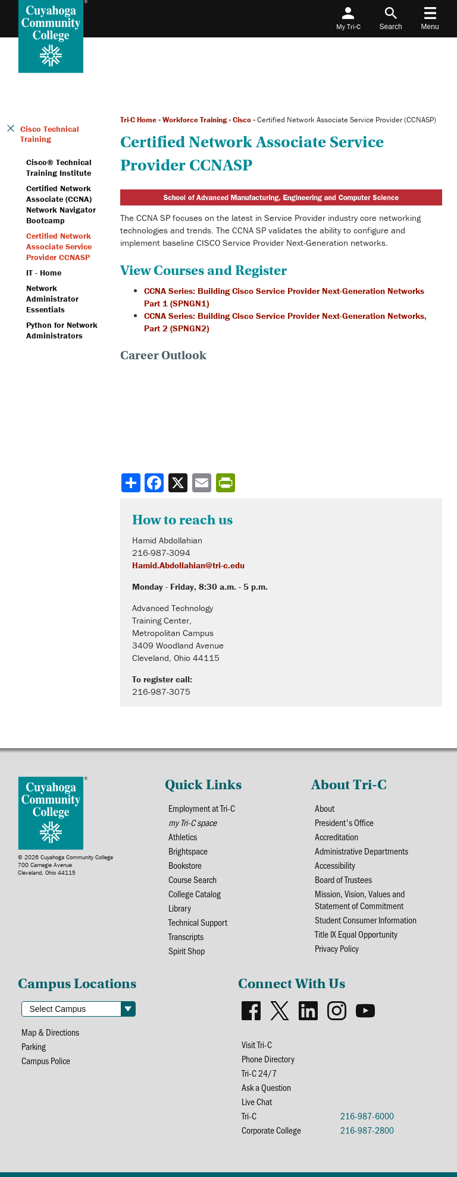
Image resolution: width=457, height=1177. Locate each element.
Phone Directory (268, 1059)
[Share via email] (203, 482)
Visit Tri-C (257, 1045)
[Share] (131, 482)
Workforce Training (194, 120)
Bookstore (185, 865)
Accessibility (335, 865)
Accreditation (336, 837)
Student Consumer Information (366, 920)
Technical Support (197, 922)
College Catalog (194, 894)
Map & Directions (50, 1032)
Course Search (192, 879)
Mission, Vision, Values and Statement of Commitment (360, 900)
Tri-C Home (138, 120)
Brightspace (188, 851)
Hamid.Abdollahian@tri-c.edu (188, 565)
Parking (33, 1046)
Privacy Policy (337, 948)
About (324, 808)
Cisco (242, 120)
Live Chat (257, 1102)
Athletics (182, 837)
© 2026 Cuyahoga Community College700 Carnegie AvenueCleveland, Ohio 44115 (65, 865)
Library (179, 908)
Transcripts (186, 936)
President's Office (344, 822)
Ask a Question (266, 1087)
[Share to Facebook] (155, 482)
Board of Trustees (343, 879)
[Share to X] (179, 482)
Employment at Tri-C (201, 808)
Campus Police (45, 1061)
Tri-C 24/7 (259, 1073)
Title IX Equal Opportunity (356, 934)
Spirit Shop (186, 951)
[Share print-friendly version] (227, 482)
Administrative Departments (361, 851)
